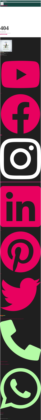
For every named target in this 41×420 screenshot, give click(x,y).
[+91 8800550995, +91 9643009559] (20, 360)
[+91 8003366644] (20, 411)
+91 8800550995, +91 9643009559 (3, 361)
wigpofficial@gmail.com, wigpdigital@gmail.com (4, 364)
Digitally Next (9, 418)
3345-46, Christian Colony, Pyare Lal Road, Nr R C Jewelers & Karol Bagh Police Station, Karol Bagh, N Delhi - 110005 (11, 318)
